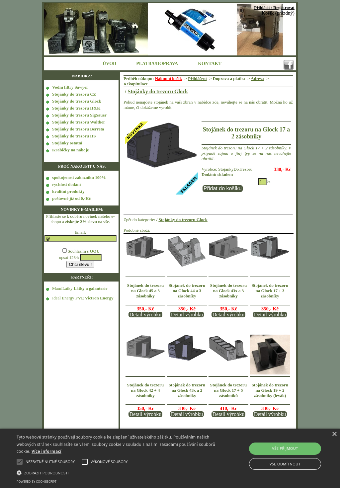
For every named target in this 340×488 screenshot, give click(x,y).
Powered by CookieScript (36, 481)
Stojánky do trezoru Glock (76, 101)
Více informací (46, 451)
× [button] (334, 434)
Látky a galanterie (91, 288)
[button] (116, 472)
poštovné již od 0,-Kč (71, 198)
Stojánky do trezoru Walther (78, 122)
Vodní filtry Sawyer (70, 87)
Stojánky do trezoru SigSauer (79, 115)
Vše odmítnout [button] (285, 463)
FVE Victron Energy (94, 297)
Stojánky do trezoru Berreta (78, 128)
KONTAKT (209, 63)
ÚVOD (109, 63)
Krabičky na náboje (70, 149)
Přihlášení (197, 78)
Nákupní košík (168, 78)
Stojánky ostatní (67, 142)
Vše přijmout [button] (285, 448)
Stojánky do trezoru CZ (74, 94)
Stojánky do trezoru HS (74, 135)
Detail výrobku (145, 314)
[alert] (170, 458)
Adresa (257, 78)
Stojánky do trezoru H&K (76, 108)
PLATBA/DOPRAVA (157, 63)
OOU (95, 251)
